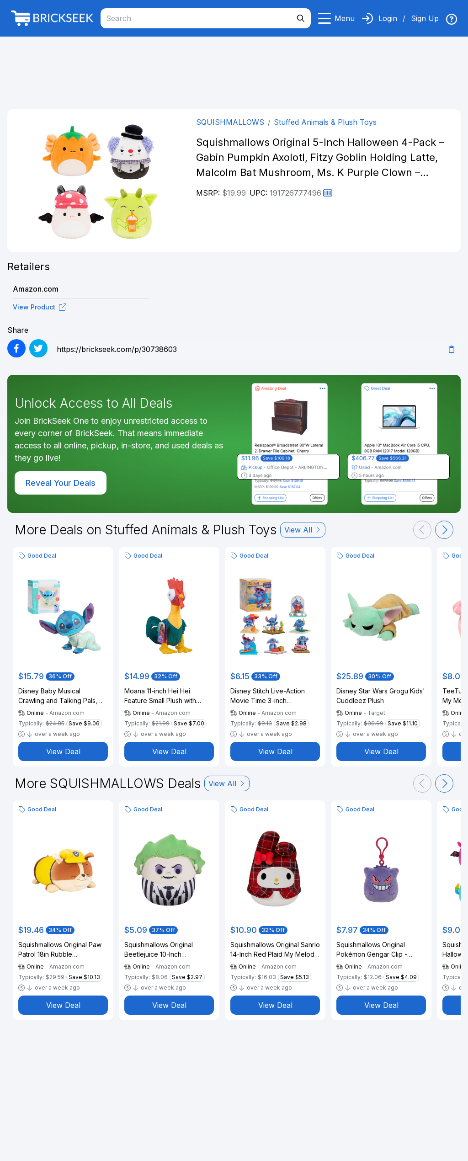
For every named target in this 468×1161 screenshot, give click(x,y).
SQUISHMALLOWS (230, 122)
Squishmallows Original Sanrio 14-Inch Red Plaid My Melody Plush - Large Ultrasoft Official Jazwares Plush (275, 950)
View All (302, 529)
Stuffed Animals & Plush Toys (325, 122)
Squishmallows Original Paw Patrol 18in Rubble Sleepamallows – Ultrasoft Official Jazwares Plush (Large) (59, 950)
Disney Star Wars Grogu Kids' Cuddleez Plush (380, 695)
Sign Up (425, 18)
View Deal (63, 751)
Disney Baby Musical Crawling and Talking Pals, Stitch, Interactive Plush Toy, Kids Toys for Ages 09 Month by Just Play (62, 696)
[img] (451, 19)
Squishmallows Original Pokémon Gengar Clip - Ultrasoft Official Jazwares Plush (375, 950)
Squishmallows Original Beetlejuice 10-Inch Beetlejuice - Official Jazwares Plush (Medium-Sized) (163, 950)
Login (387, 18)
